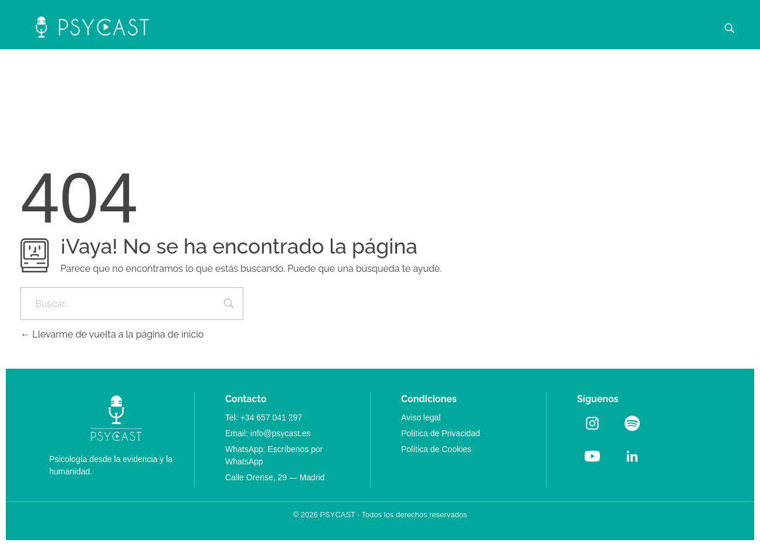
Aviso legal (420, 417)
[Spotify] (632, 423)
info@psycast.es (280, 433)
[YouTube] (592, 456)
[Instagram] (592, 423)
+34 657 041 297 (271, 417)
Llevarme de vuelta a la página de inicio (112, 334)
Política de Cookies (436, 449)
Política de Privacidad (440, 433)
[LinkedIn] (632, 456)
